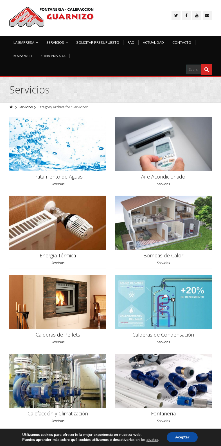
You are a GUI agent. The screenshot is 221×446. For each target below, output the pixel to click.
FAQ (131, 42)
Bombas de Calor (163, 255)
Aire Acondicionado (163, 176)
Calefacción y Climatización (58, 413)
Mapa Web (22, 55)
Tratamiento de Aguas (58, 176)
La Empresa (25, 42)
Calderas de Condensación (163, 334)
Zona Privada (53, 55)
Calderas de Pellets (58, 334)
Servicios (57, 42)
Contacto (181, 42)
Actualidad (153, 42)
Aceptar (182, 437)
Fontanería (163, 413)
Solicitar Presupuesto (97, 42)
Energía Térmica (58, 255)
